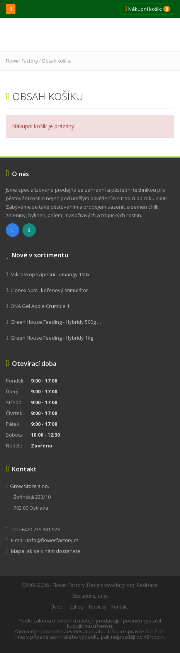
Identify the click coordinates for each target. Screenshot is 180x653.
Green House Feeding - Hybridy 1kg (51, 337)
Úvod (57, 607)
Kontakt (119, 607)
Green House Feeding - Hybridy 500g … (55, 321)
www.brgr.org (119, 585)
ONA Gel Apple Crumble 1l (40, 306)
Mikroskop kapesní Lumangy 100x (50, 274)
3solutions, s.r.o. (90, 596)
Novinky (97, 607)
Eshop (77, 607)
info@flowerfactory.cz (53, 540)
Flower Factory (22, 61)
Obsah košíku (56, 61)
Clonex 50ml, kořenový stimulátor (49, 290)
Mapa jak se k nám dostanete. (46, 551)
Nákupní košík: (147, 8)
